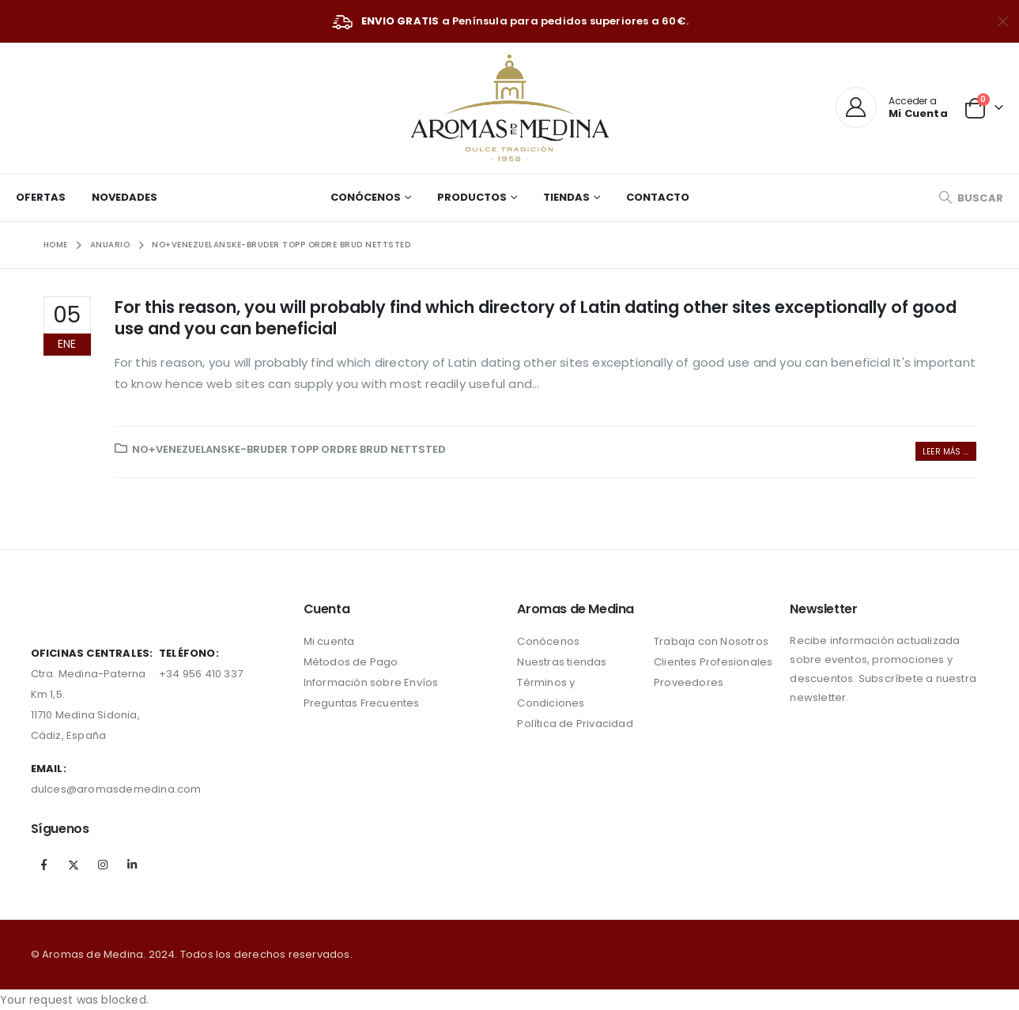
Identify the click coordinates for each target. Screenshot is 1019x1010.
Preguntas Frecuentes (362, 702)
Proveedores (688, 682)
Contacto (657, 197)
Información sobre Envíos (371, 682)
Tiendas (566, 197)
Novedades (124, 197)
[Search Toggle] (970, 198)
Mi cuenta (329, 641)
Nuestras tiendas (561, 661)
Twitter (73, 864)
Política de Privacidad (574, 723)
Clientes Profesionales (713, 661)
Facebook (44, 864)
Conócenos (365, 197)
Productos (472, 197)
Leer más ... (945, 452)
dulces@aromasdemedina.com (116, 789)
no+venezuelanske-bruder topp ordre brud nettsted (289, 449)
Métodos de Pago (351, 661)
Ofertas (41, 197)
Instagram (103, 864)
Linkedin (132, 864)
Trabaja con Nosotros (711, 641)
